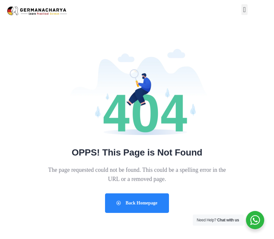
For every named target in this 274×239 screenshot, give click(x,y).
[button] (244, 9)
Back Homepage (136, 203)
